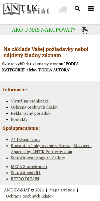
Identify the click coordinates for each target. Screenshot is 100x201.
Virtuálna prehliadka (30, 101)
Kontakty (19, 119)
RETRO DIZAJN (25, 178)
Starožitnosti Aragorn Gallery (38, 157)
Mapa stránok (62, 190)
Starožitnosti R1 (26, 172)
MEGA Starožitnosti (29, 166)
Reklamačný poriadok (30, 113)
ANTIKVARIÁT (17, 190)
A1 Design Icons (25, 139)
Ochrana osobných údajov (34, 107)
